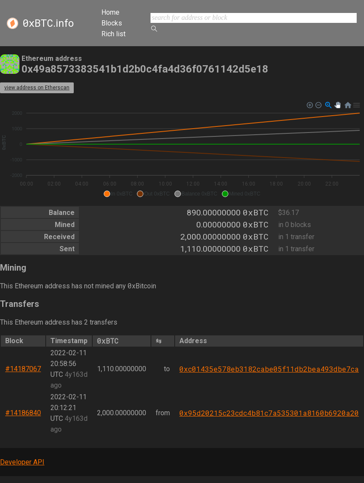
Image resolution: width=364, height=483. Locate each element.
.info (48, 23)
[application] (182, 149)
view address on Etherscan (36, 88)
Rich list (113, 34)
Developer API (22, 462)
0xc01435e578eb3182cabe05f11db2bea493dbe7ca (269, 368)
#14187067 (23, 369)
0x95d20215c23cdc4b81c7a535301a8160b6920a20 (269, 412)
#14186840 (23, 413)
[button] (118, 193)
